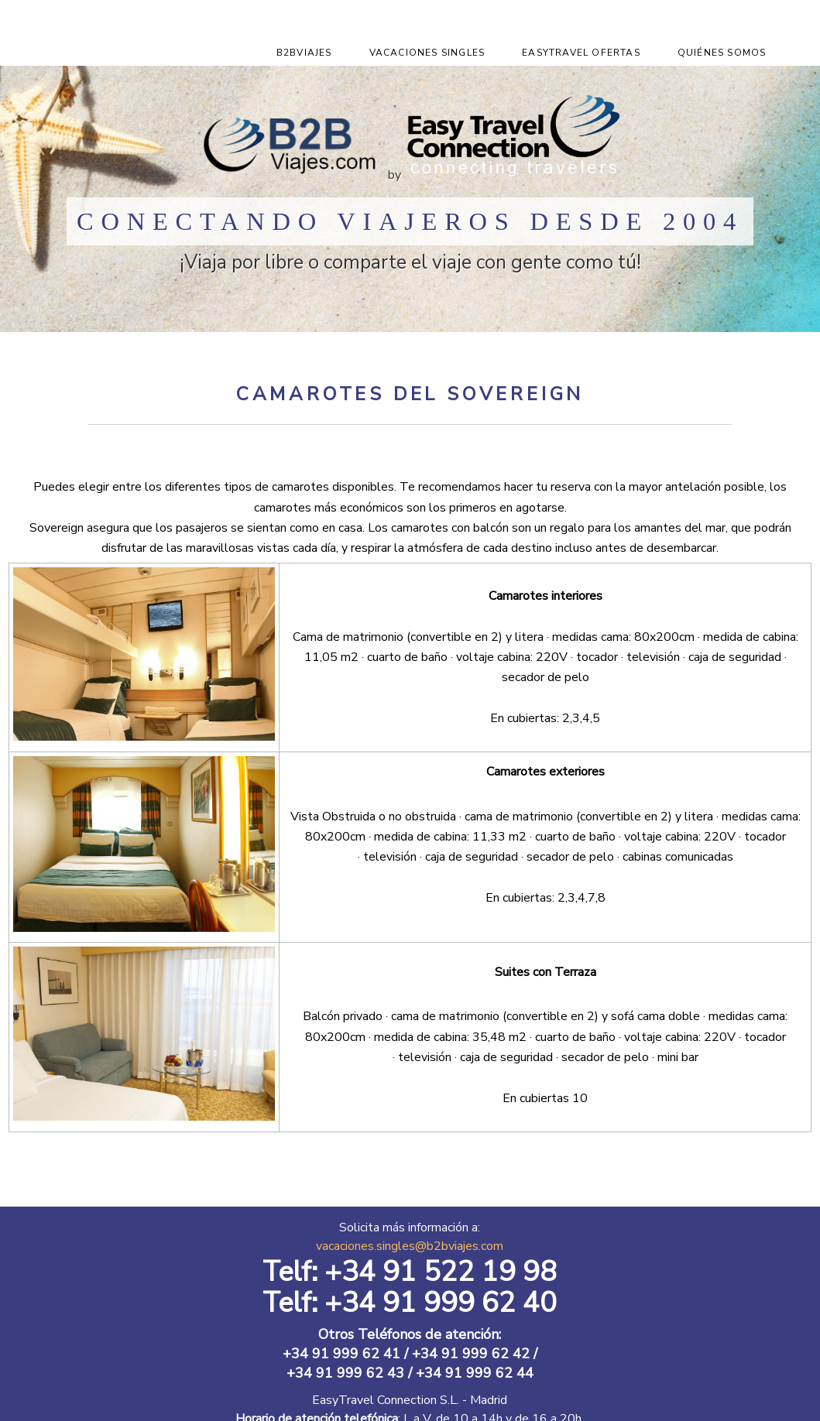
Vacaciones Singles (427, 52)
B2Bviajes (304, 52)
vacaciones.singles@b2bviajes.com (409, 1246)
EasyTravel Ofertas (581, 52)
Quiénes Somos (722, 52)
